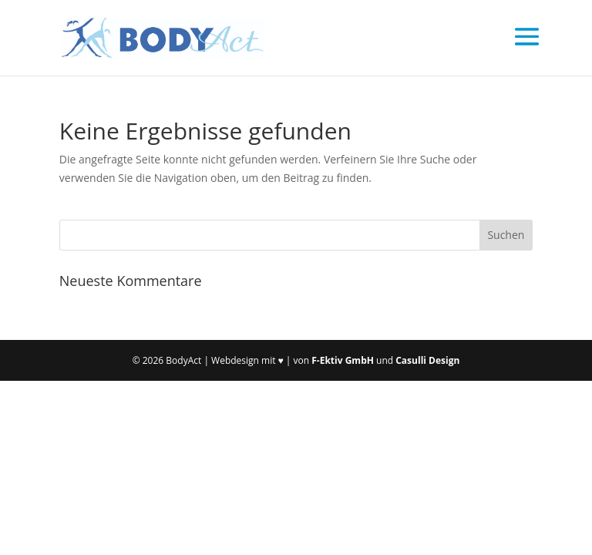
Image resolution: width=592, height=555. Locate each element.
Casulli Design (427, 360)
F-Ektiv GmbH (342, 360)
